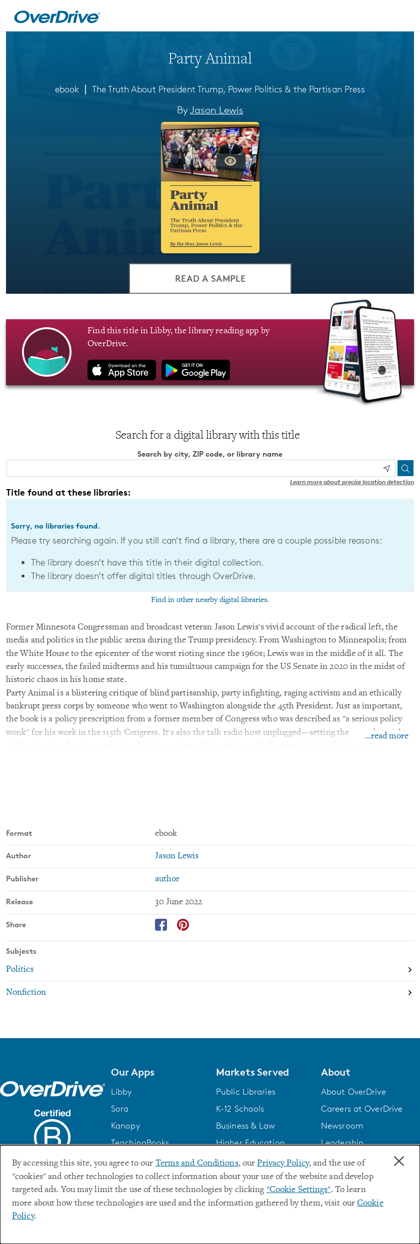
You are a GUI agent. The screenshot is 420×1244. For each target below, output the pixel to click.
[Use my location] (386, 469)
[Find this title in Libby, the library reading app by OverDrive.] (210, 352)
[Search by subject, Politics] (210, 970)
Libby (121, 1092)
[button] (157, 1072)
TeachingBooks (140, 1143)
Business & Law (246, 1126)
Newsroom (342, 1126)
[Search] (406, 468)
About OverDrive (353, 1092)
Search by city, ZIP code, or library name (210, 454)
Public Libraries (246, 1092)
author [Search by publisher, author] (167, 879)
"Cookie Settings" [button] (298, 1190)
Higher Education (250, 1143)
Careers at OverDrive (361, 1109)
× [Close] (399, 1161)
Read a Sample (210, 278)
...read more (386, 736)
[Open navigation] (400, 17)
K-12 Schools (240, 1109)
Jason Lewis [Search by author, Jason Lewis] (217, 110)
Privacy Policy (283, 1163)
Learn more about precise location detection (352, 482)
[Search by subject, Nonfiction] (210, 993)
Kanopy (125, 1126)
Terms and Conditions (197, 1163)
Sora (119, 1109)
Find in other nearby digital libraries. (210, 600)
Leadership (342, 1143)
